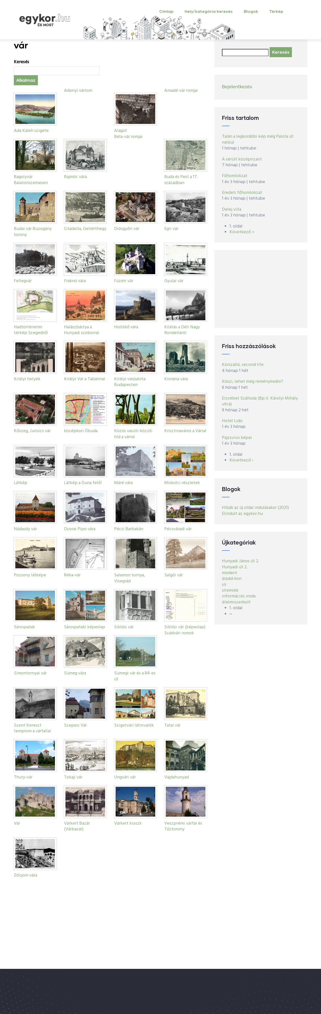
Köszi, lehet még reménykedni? (252, 381)
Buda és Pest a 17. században (181, 179)
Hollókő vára (126, 327)
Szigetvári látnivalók (134, 725)
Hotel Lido (232, 421)
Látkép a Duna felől (83, 483)
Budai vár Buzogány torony (33, 231)
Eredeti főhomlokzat (242, 192)
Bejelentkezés (237, 87)
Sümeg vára (75, 673)
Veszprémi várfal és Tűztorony (183, 826)
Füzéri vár (123, 281)
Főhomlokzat (234, 176)
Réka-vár (72, 575)
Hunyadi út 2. (235, 567)
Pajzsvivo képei (237, 437)
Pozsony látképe (30, 575)
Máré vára (123, 483)
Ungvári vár (125, 777)
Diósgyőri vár (126, 228)
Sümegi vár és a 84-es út (134, 676)
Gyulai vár (173, 281)
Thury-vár (23, 777)
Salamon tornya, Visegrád (129, 578)
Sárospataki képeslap (84, 627)
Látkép (20, 483)
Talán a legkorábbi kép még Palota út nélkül (257, 139)
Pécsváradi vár (178, 529)
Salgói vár (173, 575)
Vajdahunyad (176, 777)
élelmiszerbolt (236, 602)
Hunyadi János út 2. (240, 561)
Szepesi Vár (75, 725)
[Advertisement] (261, 289)
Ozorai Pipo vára (79, 529)
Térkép (276, 11)
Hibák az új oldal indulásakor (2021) (255, 507)
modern (229, 573)
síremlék (230, 590)
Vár (17, 823)
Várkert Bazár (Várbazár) (77, 826)
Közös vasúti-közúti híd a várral (133, 433)
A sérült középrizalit (242, 159)
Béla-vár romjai (128, 136)
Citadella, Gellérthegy (85, 228)
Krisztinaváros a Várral (185, 431)
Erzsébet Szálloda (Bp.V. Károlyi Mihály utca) (260, 401)
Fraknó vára (75, 281)
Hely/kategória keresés (209, 11)
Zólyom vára (25, 875)
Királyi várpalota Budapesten (129, 381)
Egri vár (171, 228)
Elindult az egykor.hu (242, 513)
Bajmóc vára (75, 177)
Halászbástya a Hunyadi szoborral (81, 330)
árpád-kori (232, 578)
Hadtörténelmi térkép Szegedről (31, 330)
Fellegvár (23, 281)
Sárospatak (24, 627)
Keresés (21, 62)
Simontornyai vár (30, 673)
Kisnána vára (176, 379)
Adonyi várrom (78, 90)
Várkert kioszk (128, 823)
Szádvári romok (179, 633)
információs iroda (239, 596)
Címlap (166, 11)
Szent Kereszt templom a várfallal (32, 728)
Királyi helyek (27, 379)
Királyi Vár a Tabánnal (84, 379)
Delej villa (231, 209)
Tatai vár (172, 725)
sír (224, 584)
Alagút (120, 130)
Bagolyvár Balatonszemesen (31, 179)
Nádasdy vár (25, 529)
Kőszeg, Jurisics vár (32, 431)
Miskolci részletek (182, 483)
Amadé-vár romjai (181, 90)
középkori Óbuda (81, 431)
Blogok (251, 11)
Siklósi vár (124, 627)
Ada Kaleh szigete (31, 130)
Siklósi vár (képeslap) (184, 627)
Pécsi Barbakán (128, 529)
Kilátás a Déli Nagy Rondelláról (182, 330)
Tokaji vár (73, 777)
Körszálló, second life (243, 364)
